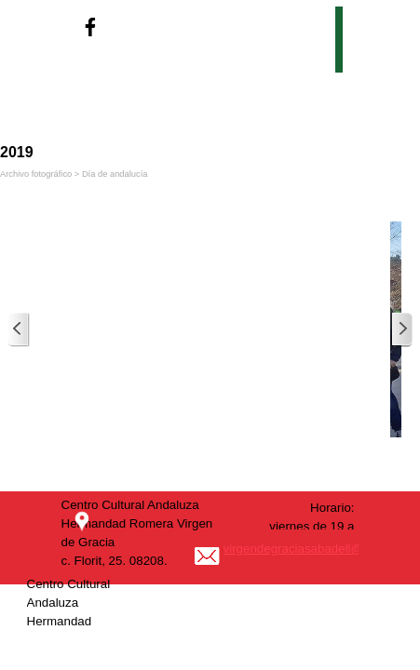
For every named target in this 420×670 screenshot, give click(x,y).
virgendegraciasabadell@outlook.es (322, 549)
